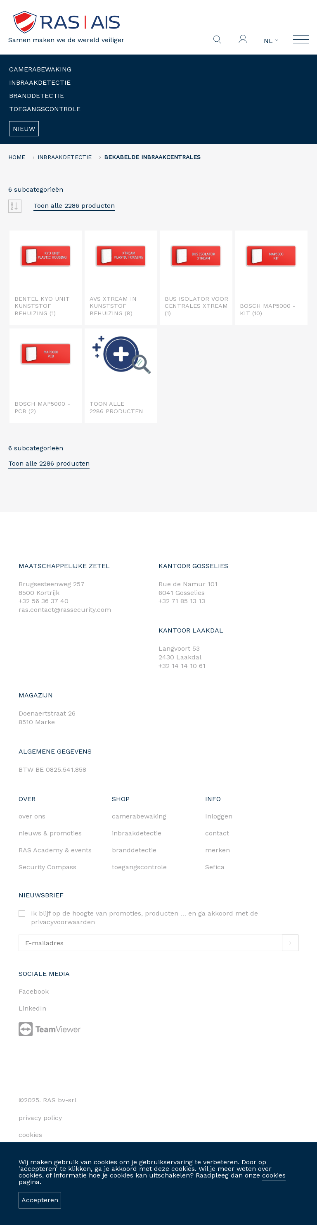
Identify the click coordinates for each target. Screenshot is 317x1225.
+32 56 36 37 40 (44, 601)
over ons (32, 816)
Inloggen (218, 816)
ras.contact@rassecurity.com (65, 610)
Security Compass (47, 867)
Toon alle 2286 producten (74, 205)
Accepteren (39, 1200)
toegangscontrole (139, 867)
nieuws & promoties (50, 833)
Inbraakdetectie (40, 82)
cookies (274, 1175)
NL (271, 41)
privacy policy (40, 1118)
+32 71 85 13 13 (181, 601)
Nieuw (24, 129)
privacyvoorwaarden (63, 922)
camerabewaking (139, 816)
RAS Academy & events (55, 850)
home (16, 157)
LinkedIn (32, 1008)
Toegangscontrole (44, 109)
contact (217, 833)
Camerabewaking (40, 69)
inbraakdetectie (136, 833)
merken (217, 850)
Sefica (215, 867)
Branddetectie (36, 96)
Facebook (34, 991)
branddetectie (134, 850)
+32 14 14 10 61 (182, 666)
